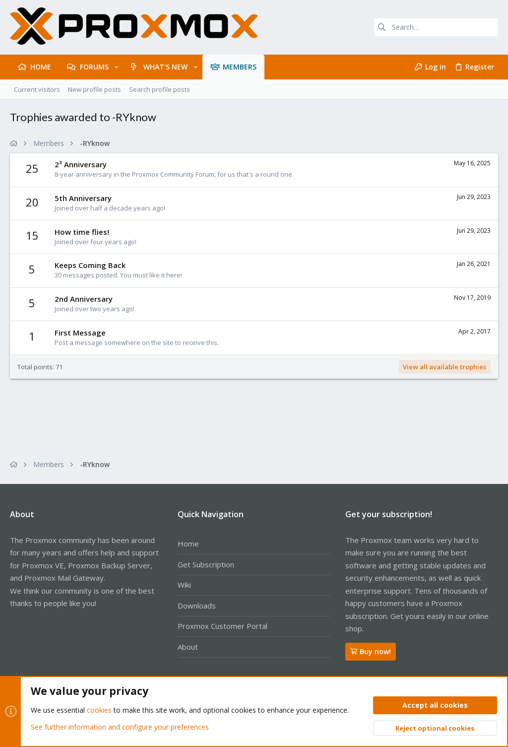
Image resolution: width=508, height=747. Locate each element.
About (188, 647)
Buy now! (370, 651)
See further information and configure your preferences (120, 727)
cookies (99, 710)
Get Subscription (206, 564)
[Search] (436, 27)
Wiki (184, 585)
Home (188, 543)
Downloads (197, 606)
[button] (116, 67)
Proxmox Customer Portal (222, 626)
